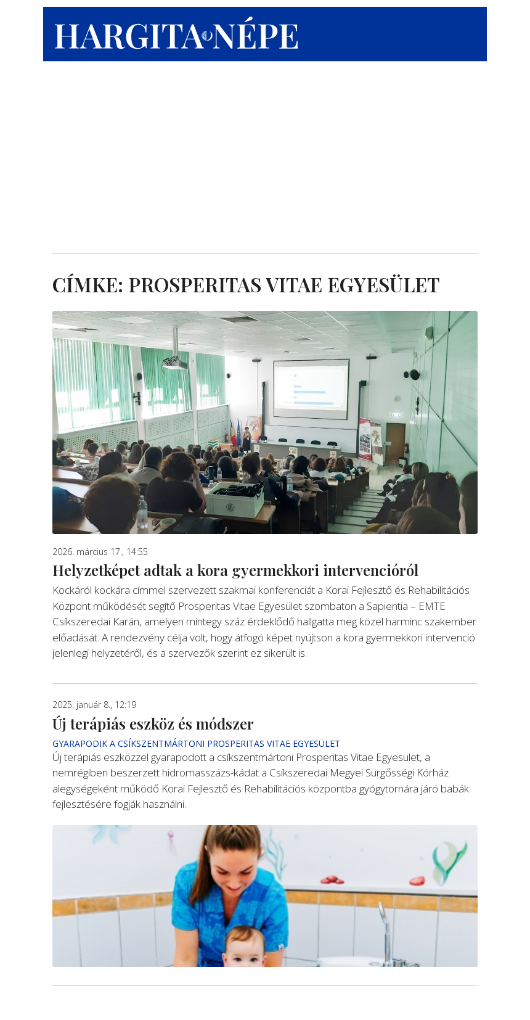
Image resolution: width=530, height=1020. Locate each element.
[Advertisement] (265, 148)
